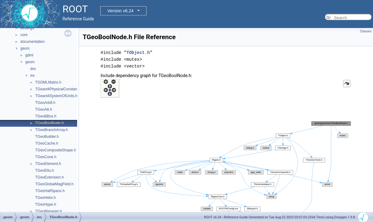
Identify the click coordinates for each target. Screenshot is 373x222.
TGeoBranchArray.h (51, 130)
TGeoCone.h (45, 157)
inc (32, 75)
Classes (365, 31)
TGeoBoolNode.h (49, 123)
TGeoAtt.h (43, 109)
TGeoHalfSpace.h (49, 191)
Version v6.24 (120, 10)
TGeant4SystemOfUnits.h (56, 96)
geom (25, 48)
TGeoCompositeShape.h (55, 150)
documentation (32, 41)
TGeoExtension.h (49, 177)
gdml (29, 55)
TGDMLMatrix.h (48, 82)
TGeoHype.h (45, 204)
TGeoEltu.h (44, 170)
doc (33, 69)
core (23, 35)
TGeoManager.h (48, 211)
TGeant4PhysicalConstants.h (59, 89)
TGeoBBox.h (45, 116)
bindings (27, 28)
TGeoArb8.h (45, 103)
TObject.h (138, 53)
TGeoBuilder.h (47, 136)
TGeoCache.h (46, 143)
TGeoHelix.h (45, 197)
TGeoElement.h (48, 164)
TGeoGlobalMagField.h (54, 184)
